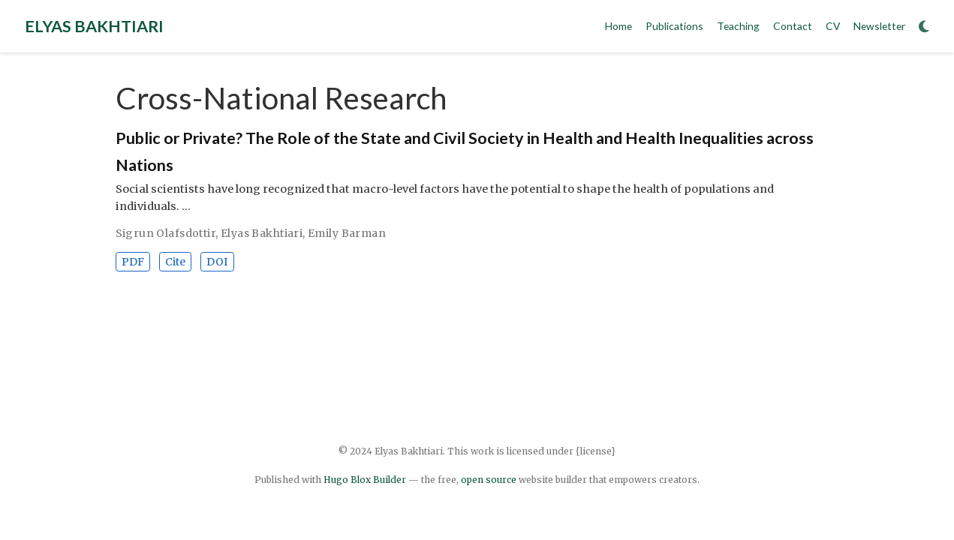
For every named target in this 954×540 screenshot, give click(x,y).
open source (488, 479)
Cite (175, 261)
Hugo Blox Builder (365, 479)
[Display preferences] (924, 26)
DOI (216, 261)
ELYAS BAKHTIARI (94, 26)
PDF (133, 261)
